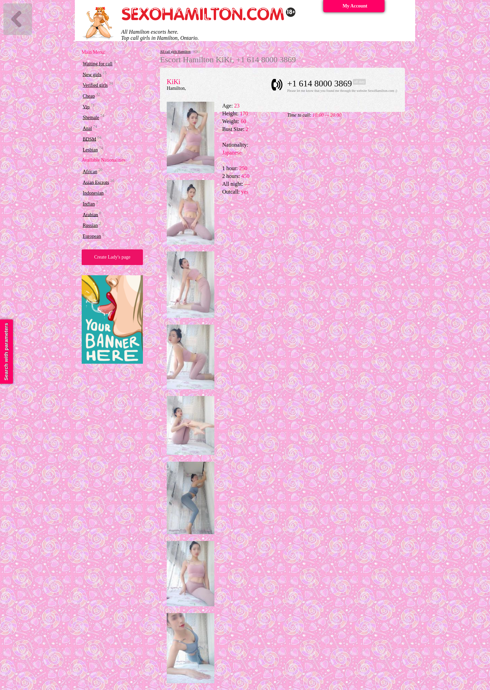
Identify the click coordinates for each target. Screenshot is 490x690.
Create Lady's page (112, 257)
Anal (87, 128)
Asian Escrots (96, 182)
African (90, 171)
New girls (92, 74)
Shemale (91, 117)
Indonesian (93, 193)
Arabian (90, 214)
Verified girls (95, 85)
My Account (355, 6)
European (92, 236)
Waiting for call (98, 63)
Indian (89, 204)
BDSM (89, 139)
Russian (90, 225)
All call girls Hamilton (175, 51)
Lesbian (90, 149)
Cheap (89, 96)
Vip (86, 106)
